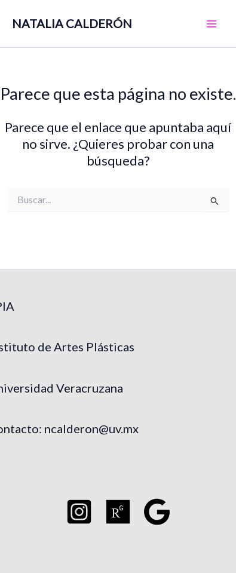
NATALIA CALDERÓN (72, 23)
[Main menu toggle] (211, 23)
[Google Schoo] (156, 511)
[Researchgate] (118, 511)
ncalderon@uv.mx (91, 428)
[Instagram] (79, 511)
